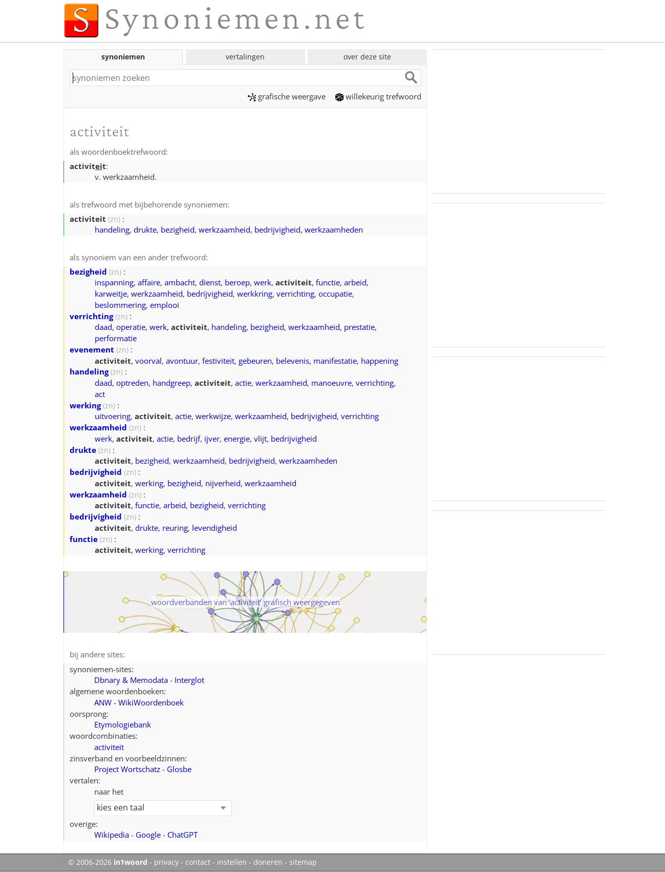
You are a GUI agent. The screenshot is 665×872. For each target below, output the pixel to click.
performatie (116, 338)
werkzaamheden (334, 229)
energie (237, 438)
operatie (130, 327)
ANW (103, 702)
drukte (145, 229)
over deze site (367, 56)
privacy (166, 862)
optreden (132, 383)
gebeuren (255, 361)
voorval (148, 361)
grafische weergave (287, 96)
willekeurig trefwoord (378, 96)
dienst (210, 282)
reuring (175, 528)
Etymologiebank (122, 724)
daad (103, 327)
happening (379, 361)
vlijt (260, 438)
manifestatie (335, 361)
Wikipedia (111, 834)
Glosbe (179, 769)
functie (328, 282)
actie (243, 383)
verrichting (295, 293)
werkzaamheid (224, 229)
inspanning (114, 282)
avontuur (182, 361)
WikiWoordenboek (151, 702)
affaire (149, 282)
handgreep (171, 383)
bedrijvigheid (277, 229)
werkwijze (213, 416)
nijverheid (223, 483)
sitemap (303, 862)
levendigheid (214, 528)
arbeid (355, 282)
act (100, 394)
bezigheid (178, 229)
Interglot (189, 680)
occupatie (335, 293)
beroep (237, 282)
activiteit (109, 747)
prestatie (359, 327)
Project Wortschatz (127, 769)
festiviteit (218, 361)
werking (85, 405)
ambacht (179, 282)
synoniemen (123, 56)
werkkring (254, 293)
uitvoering (113, 416)
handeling (112, 229)
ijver (212, 438)
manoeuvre (331, 383)
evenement (92, 349)
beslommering (120, 305)
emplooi (164, 305)
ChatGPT (182, 834)
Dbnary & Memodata (131, 680)
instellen (232, 862)
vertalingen (245, 56)
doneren (268, 862)
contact (197, 862)
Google (148, 834)
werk (262, 282)
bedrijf (188, 438)
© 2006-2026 (107, 862)
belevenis (292, 361)
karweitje (111, 293)
